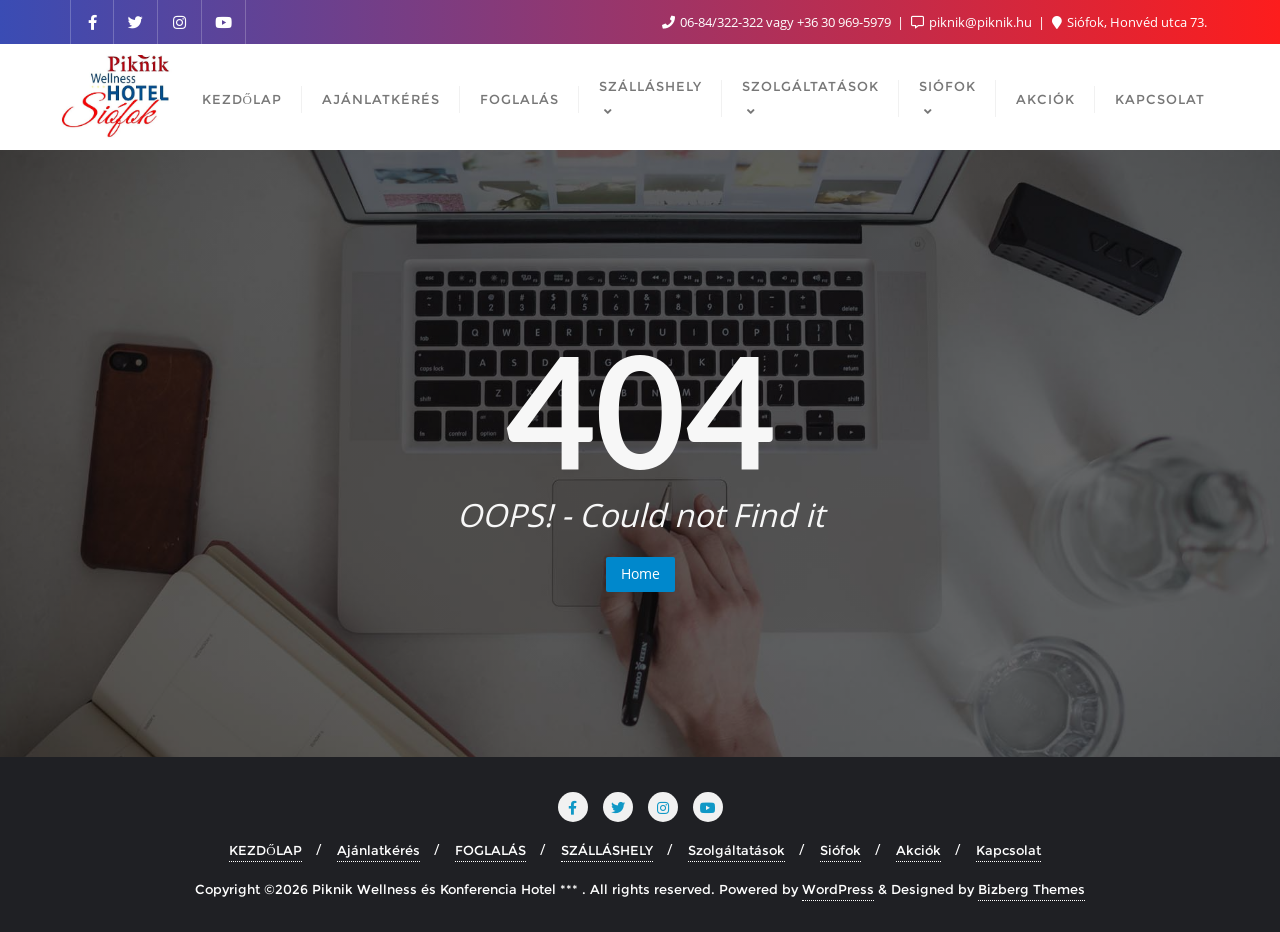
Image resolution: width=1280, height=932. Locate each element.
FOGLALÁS (490, 850)
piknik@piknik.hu (973, 22)
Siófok (840, 850)
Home (640, 573)
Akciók (918, 850)
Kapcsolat (1008, 850)
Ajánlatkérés (378, 850)
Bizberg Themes (1031, 889)
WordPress (838, 889)
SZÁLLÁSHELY (607, 850)
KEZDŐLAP (265, 850)
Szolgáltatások (736, 850)
